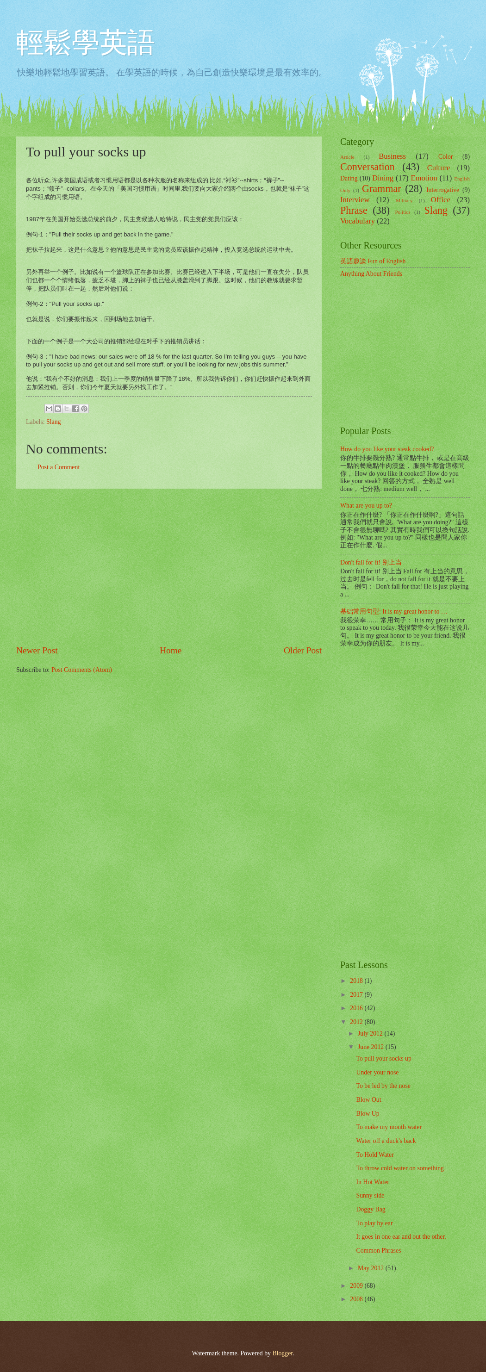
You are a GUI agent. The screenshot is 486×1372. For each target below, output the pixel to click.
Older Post (303, 650)
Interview (354, 199)
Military (404, 200)
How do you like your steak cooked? (387, 449)
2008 (357, 1299)
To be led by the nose (383, 1085)
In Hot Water (372, 1182)
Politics (402, 212)
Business (392, 156)
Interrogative (442, 189)
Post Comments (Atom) (81, 669)
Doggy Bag (370, 1209)
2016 (357, 1008)
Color (445, 156)
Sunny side (370, 1195)
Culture (438, 167)
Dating (349, 178)
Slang (53, 421)
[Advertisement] (169, 566)
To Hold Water (374, 1154)
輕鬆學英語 (85, 42)
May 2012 (372, 1268)
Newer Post (37, 650)
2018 (357, 980)
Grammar (381, 188)
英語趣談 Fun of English (372, 261)
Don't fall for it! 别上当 (371, 562)
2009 (357, 1285)
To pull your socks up (383, 1058)
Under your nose (377, 1072)
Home (170, 650)
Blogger (282, 1353)
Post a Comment (58, 467)
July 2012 (371, 1033)
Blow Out (368, 1099)
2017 (357, 994)
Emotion (424, 178)
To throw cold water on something (399, 1168)
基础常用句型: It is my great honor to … (394, 611)
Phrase (354, 210)
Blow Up (367, 1113)
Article (347, 157)
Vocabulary (357, 221)
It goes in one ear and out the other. (401, 1236)
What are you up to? (366, 505)
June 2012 (372, 1046)
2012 (357, 1021)
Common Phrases (378, 1250)
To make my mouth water (389, 1127)
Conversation (367, 167)
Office (440, 199)
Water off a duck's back (386, 1140)
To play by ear (374, 1223)
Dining (382, 178)
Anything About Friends (371, 273)
